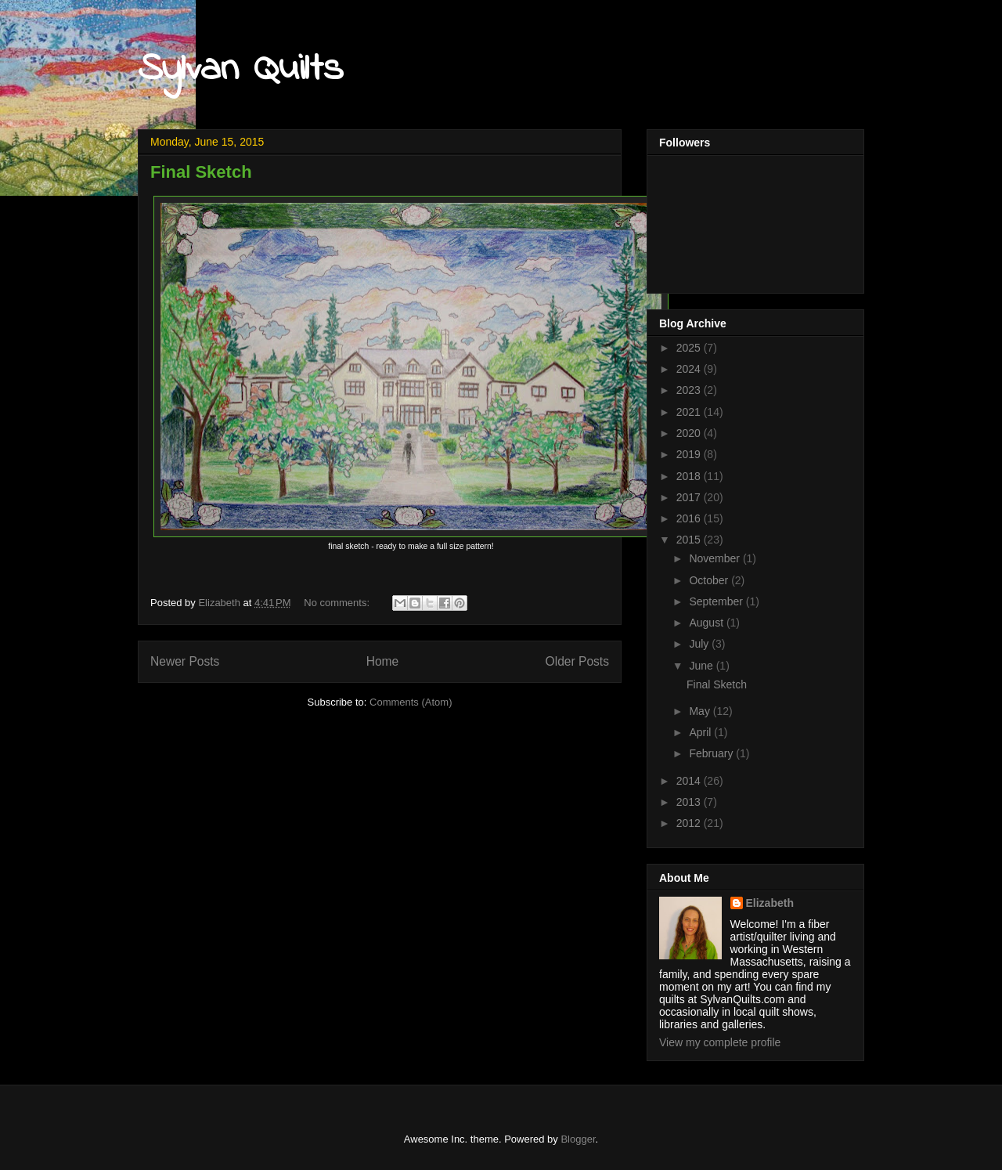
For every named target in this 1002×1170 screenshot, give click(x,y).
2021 (690, 412)
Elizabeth (770, 903)
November (715, 558)
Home (382, 661)
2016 (690, 518)
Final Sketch (201, 172)
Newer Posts (184, 661)
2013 (690, 802)
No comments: (338, 602)
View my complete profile (719, 1042)
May (700, 711)
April (701, 732)
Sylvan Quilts (240, 69)
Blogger (577, 1139)
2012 (690, 823)
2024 (690, 369)
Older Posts (577, 661)
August (707, 622)
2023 (690, 390)
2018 (690, 476)
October (710, 580)
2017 (690, 497)
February (712, 753)
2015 (690, 539)
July (700, 643)
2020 (690, 433)
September (717, 601)
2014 (690, 781)
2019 (690, 454)
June (702, 665)
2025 (690, 347)
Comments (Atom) (410, 702)
